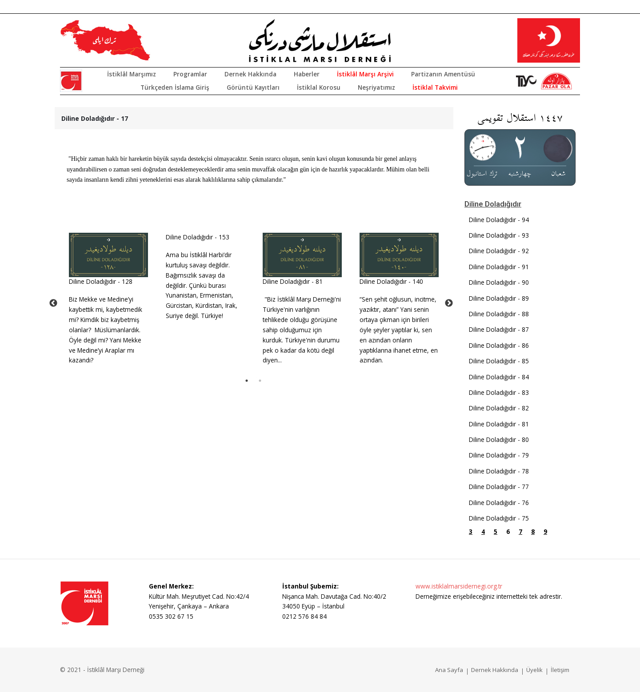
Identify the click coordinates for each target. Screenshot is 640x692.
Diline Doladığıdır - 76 (499, 502)
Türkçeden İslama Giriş (174, 87)
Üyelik (534, 670)
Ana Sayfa (449, 670)
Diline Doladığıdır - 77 (499, 486)
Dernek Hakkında (250, 74)
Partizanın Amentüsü (443, 74)
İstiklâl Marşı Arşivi (365, 74)
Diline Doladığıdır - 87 (499, 329)
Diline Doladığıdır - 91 (499, 266)
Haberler (307, 74)
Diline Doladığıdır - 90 (499, 282)
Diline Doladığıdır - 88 (499, 314)
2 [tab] (260, 380)
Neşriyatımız (376, 87)
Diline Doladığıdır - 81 (293, 281)
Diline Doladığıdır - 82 (499, 408)
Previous (53, 303)
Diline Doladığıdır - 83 (499, 392)
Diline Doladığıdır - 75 (499, 518)
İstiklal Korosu (318, 87)
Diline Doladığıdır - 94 (499, 219)
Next (449, 303)
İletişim (560, 670)
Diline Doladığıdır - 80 (499, 439)
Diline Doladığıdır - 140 (391, 281)
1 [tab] (246, 380)
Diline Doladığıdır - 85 (499, 361)
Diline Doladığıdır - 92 (499, 251)
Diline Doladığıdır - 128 (100, 281)
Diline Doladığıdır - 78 (499, 471)
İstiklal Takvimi (435, 87)
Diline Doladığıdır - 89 (499, 298)
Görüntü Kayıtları (253, 87)
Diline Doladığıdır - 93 (499, 235)
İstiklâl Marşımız (131, 74)
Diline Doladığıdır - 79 (499, 455)
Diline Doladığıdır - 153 (197, 237)
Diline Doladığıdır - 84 (499, 377)
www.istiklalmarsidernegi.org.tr (459, 586)
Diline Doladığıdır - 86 (499, 345)
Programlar (190, 74)
